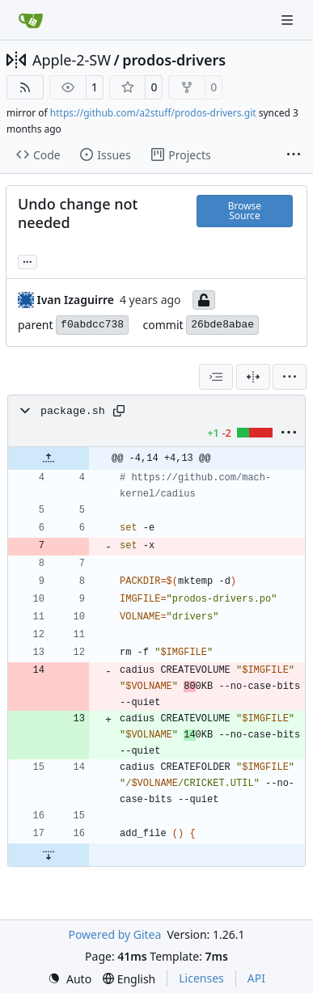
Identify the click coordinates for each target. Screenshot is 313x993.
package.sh (72, 411)
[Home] (30, 20)
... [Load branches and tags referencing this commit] (27, 260)
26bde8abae (222, 325)
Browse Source (244, 210)
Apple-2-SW (71, 60)
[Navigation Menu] (289, 19)
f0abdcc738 (92, 325)
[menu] (290, 377)
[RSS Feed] (25, 87)
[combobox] (216, 377)
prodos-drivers (174, 60)
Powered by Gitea (114, 934)
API (256, 978)
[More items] (294, 155)
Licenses (201, 978)
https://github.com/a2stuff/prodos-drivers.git (153, 113)
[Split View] (253, 377)
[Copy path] (119, 410)
